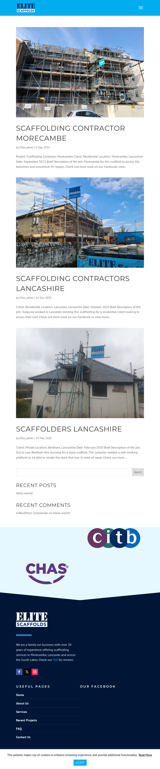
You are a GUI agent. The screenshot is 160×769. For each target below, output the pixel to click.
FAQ (19, 729)
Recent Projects (26, 720)
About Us (22, 703)
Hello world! (24, 493)
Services (21, 712)
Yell (55, 660)
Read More (145, 755)
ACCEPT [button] (80, 762)
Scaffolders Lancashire (69, 429)
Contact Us (23, 737)
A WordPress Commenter (32, 513)
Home (20, 695)
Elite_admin (27, 147)
